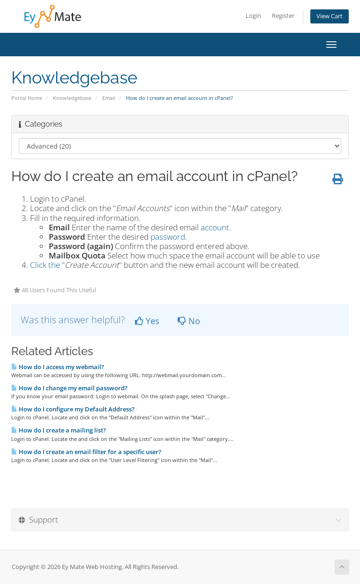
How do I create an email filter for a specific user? (86, 451)
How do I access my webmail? (57, 367)
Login (253, 16)
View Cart (329, 16)
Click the (45, 264)
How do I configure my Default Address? (73, 409)
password (167, 236)
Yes (147, 320)
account (215, 227)
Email (108, 97)
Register (283, 16)
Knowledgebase (72, 97)
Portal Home (26, 97)
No (189, 320)
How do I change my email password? (69, 388)
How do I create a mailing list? (58, 430)
